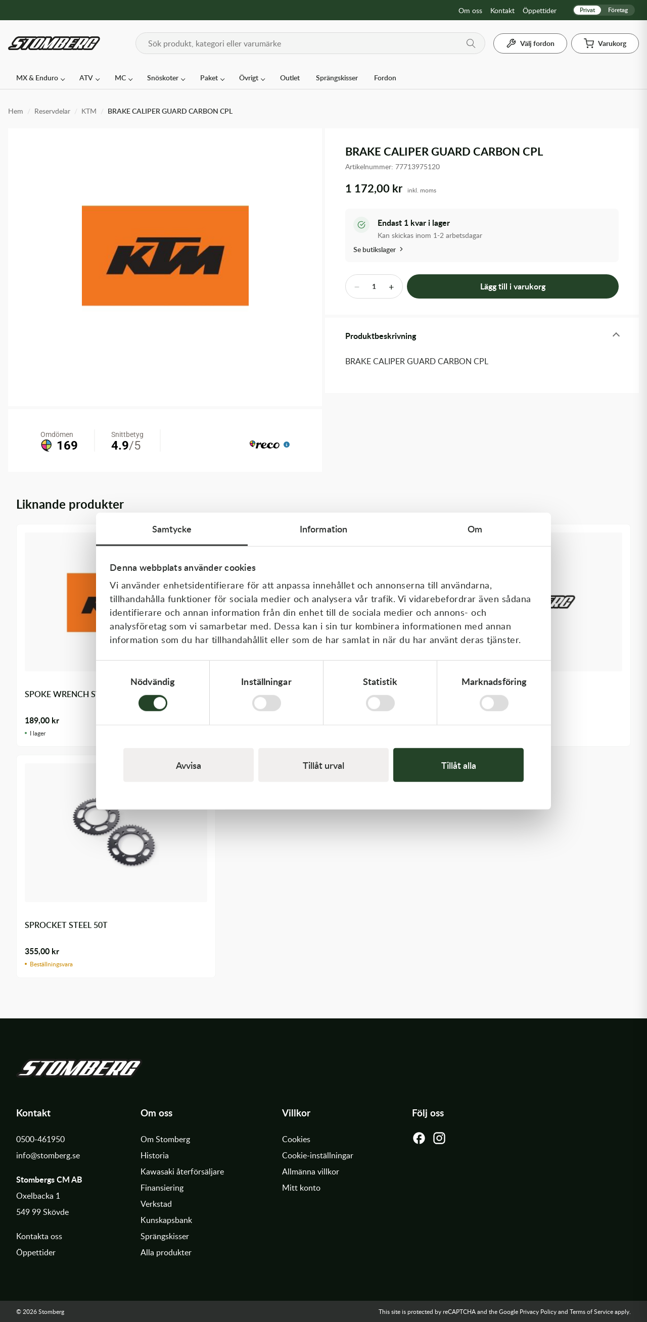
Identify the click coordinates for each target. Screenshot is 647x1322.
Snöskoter (162, 77)
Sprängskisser (337, 77)
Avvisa (188, 765)
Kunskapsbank (166, 1220)
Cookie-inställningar (317, 1155)
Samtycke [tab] (172, 528)
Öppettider (540, 10)
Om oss (470, 10)
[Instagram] (439, 1140)
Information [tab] (323, 528)
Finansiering (162, 1187)
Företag (618, 10)
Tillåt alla (458, 765)
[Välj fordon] (530, 43)
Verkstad (156, 1203)
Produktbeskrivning (380, 335)
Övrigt (248, 77)
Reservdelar (52, 111)
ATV (86, 77)
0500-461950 (40, 1139)
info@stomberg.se (48, 1155)
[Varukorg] (605, 43)
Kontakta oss (39, 1236)
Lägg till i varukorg (512, 286)
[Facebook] (419, 1140)
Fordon (385, 77)
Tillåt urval (323, 765)
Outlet (290, 77)
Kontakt (502, 10)
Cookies (296, 1139)
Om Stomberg (165, 1139)
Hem (15, 111)
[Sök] (471, 43)
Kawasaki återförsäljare (182, 1171)
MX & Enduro (37, 77)
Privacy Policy (538, 1311)
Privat (587, 10)
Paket (209, 77)
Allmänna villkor (310, 1171)
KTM (89, 111)
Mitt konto (301, 1187)
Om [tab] (475, 528)
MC (120, 77)
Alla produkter (166, 1252)
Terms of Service (591, 1311)
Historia (155, 1155)
